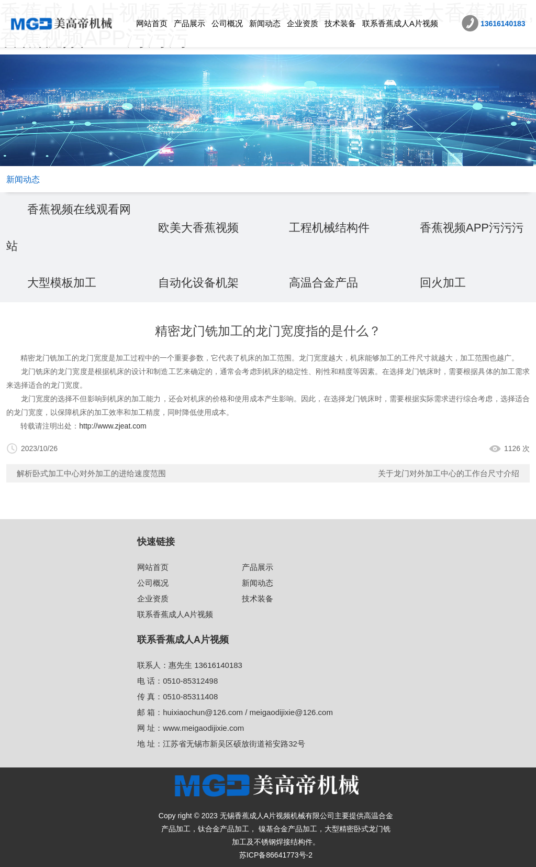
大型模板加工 (61, 282)
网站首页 (152, 23)
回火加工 (443, 282)
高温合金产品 (323, 282)
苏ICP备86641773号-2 (275, 855)
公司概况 (227, 23)
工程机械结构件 (329, 227)
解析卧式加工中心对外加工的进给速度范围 (91, 473)
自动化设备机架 (198, 282)
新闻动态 (265, 23)
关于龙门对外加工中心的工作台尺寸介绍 (448, 473)
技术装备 (340, 23)
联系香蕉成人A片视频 (400, 23)
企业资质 (302, 23)
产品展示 (189, 23)
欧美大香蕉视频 (198, 227)
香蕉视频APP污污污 (471, 227)
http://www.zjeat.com (112, 426)
